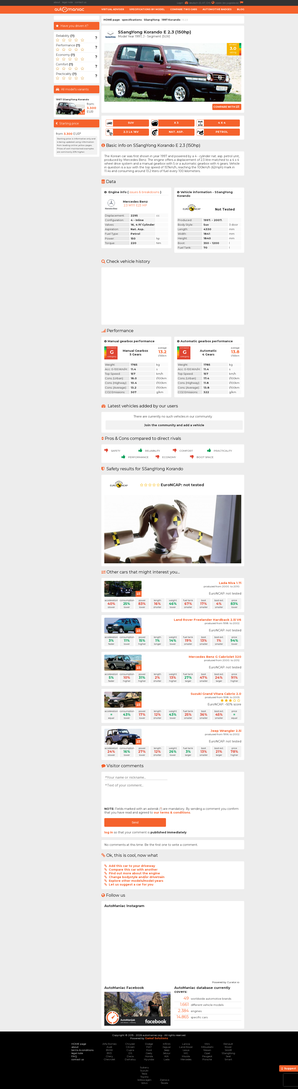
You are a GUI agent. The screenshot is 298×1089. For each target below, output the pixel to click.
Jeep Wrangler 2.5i (226, 731)
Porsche (207, 1059)
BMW (109, 1050)
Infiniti (167, 1043)
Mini (207, 1043)
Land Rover (186, 1046)
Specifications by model (147, 9)
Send (135, 822)
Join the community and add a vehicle (174, 425)
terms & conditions (82, 1050)
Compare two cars (183, 9)
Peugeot (207, 1056)
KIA (167, 1056)
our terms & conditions (172, 812)
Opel (207, 1053)
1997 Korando (171, 19)
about (57, 2)
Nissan (207, 1050)
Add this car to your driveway (132, 866)
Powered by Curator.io (225, 982)
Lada (166, 1059)
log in (108, 832)
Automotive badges (217, 9)
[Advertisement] (272, 78)
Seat (228, 1056)
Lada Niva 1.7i (230, 583)
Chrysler (130, 1043)
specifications (132, 19)
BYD (109, 1053)
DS (130, 1053)
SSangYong (152, 19)
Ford (149, 1050)
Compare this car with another (133, 869)
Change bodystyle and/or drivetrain (137, 877)
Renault (228, 1043)
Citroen (130, 1046)
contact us (80, 2)
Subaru (144, 1067)
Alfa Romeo (109, 1043)
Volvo (144, 1082)
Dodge (149, 1043)
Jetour (167, 1053)
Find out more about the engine (134, 873)
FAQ (74, 1056)
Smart (228, 1059)
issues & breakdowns (144, 192)
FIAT (149, 1046)
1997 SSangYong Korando (72, 99)
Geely (149, 1053)
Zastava (164, 1079)
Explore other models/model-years (136, 881)
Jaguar (166, 1046)
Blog (240, 9)
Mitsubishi (207, 1046)
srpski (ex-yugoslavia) (229, 2)
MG (186, 1053)
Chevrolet (109, 1059)
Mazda (186, 1056)
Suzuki (144, 1070)
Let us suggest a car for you (131, 884)
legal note (67, 2)
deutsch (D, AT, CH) (202, 2)
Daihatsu (130, 1059)
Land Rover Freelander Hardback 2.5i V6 (207, 620)
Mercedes (186, 1059)
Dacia (130, 1056)
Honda (149, 1056)
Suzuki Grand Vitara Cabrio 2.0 (216, 694)
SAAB (228, 1050)
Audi (109, 1046)
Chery (109, 1056)
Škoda (164, 1082)
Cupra (130, 1050)
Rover (228, 1046)
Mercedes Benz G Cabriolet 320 (215, 657)
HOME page (111, 19)
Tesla (144, 1073)
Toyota (144, 1076)
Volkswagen (144, 1079)
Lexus (186, 1050)
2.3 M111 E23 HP (135, 205)
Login (183, 2)
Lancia (186, 1043)
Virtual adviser (112, 9)
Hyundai (149, 1059)
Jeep (166, 1050)
